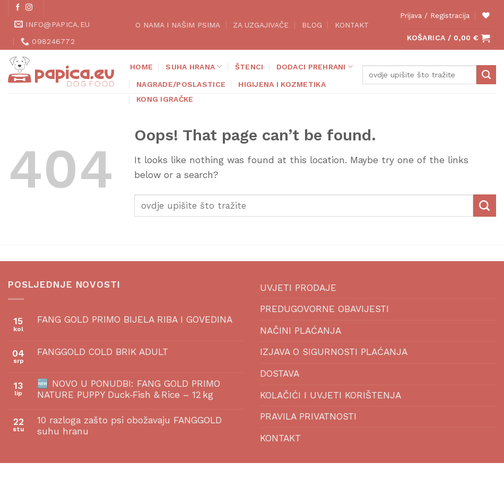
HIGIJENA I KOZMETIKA (282, 84)
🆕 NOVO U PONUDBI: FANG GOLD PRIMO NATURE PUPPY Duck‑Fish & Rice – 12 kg (128, 389)
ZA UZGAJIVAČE (261, 25)
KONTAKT (352, 25)
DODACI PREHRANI (314, 66)
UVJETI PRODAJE (298, 287)
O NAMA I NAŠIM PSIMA (177, 25)
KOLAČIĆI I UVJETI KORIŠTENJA (330, 395)
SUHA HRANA (194, 66)
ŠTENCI (249, 67)
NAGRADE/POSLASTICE (180, 84)
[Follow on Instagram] (28, 8)
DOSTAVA (279, 373)
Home (141, 67)
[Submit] (486, 74)
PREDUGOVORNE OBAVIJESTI (324, 309)
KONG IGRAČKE (164, 99)
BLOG (312, 25)
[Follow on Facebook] (17, 8)
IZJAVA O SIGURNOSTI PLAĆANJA (333, 351)
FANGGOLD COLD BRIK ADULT (102, 351)
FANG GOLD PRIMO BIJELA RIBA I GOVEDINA (134, 319)
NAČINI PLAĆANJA (300, 330)
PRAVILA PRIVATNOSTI (308, 416)
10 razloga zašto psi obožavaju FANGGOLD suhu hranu (129, 426)
